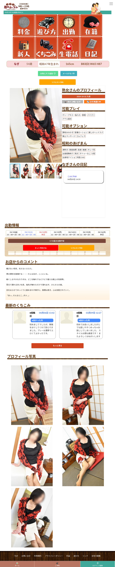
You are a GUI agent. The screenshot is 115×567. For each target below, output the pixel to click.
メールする (68, 73)
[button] (12, 125)
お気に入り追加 (47, 73)
